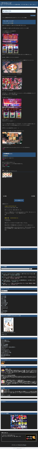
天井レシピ (3, 298)
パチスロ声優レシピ (5, 340)
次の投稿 (4, 196)
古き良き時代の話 (4, 302)
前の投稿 (33, 196)
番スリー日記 (3, 305)
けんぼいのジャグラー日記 (6, 352)
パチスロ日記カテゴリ (19, 200)
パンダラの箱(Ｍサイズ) (5, 351)
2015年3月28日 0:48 (12, 206)
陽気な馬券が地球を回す (5, 355)
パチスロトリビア (4, 308)
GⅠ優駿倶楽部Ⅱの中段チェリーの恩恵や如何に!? (14, 380)
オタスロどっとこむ (5, 349)
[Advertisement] (19, 186)
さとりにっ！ (3, 348)
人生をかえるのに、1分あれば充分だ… (8, 347)
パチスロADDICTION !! (5, 341)
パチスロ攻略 (3, 301)
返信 (5, 214)
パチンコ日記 (3, 297)
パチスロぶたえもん (5, 353)
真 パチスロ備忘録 (4, 344)
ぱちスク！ (3, 356)
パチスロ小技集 (4, 304)
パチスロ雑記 (3, 300)
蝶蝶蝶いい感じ (8, 369)
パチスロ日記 (33, 15)
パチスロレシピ (6, 3)
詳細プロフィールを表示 (5, 395)
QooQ (20, 448)
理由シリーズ (3, 312)
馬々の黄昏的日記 (4, 345)
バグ (2, 309)
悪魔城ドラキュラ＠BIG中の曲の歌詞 (8, 375)
